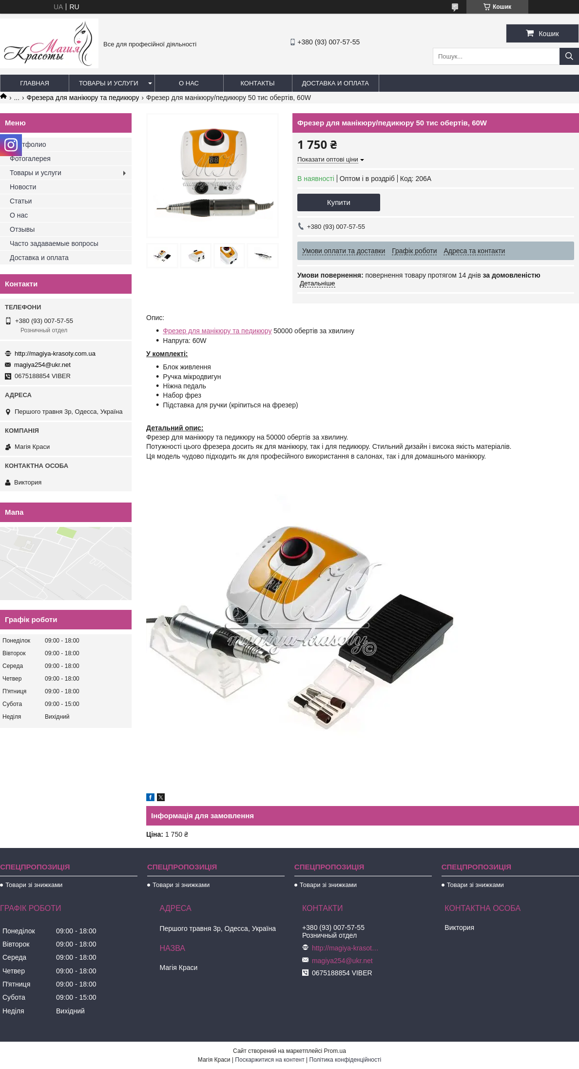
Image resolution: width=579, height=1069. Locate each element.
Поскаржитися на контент (269, 1059)
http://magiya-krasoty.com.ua (55, 353)
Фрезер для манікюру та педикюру (217, 331)
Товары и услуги (108, 83)
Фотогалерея (30, 158)
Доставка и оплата (335, 83)
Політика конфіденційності (345, 1059)
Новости (23, 187)
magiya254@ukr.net (42, 364)
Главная (34, 83)
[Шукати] (569, 56)
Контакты (257, 83)
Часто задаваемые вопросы (54, 243)
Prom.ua (335, 1051)
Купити (338, 202)
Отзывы (22, 229)
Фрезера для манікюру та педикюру (83, 97)
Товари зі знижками (33, 884)
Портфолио (28, 144)
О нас (189, 83)
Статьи (21, 201)
